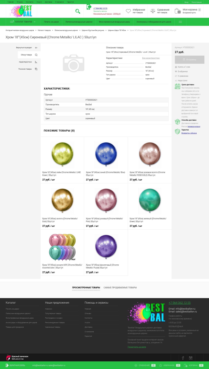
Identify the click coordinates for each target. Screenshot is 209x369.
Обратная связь (15, 365)
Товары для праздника (15, 327)
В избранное (181, 71)
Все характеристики (151, 58)
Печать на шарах (51, 22)
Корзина (193, 365)
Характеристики (28, 62)
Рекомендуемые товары (55, 322)
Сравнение (163, 9)
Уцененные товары (52, 327)
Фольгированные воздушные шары (114, 22)
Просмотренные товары (86, 287)
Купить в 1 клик (182, 66)
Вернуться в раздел (26, 48)
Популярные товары (53, 313)
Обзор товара (29, 55)
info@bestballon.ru (185, 308)
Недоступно (181, 80)
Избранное (139, 9)
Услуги (39, 2)
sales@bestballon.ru (186, 311)
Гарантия (70, 2)
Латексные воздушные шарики (78, 22)
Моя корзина (192, 9)
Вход (186, 2)
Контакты (29, 2)
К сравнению (181, 76)
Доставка (48, 2)
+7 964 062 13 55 (180, 302)
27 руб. (48, 179)
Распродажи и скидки (53, 317)
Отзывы (20, 2)
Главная (10, 2)
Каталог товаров (23, 22)
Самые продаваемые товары (120, 287)
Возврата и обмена (189, 133)
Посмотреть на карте (137, 346)
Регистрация (197, 2)
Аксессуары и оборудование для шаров (154, 22)
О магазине (59, 2)
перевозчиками (194, 126)
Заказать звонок (100, 11)
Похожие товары (27, 69)
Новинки (48, 308)
